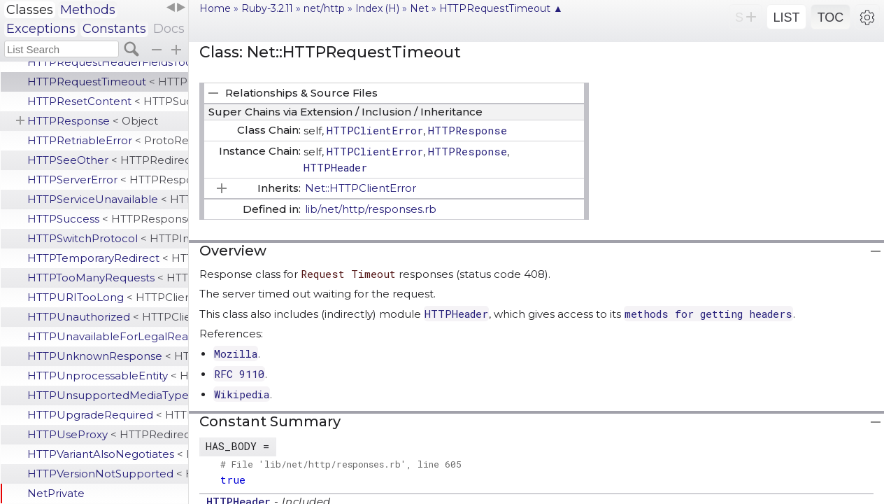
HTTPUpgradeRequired (107, 414)
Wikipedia (241, 394)
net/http (324, 8)
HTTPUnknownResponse (107, 356)
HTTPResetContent (107, 101)
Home (215, 8)
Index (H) (377, 8)
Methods (87, 10)
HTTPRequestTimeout (107, 81)
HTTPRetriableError (107, 140)
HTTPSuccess (107, 218)
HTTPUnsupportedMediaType (107, 395)
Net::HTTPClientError (360, 188)
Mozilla (235, 353)
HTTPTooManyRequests (107, 277)
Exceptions (41, 28)
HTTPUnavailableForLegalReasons (107, 336)
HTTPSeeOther (107, 160)
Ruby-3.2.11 (267, 8)
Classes (29, 10)
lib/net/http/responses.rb (370, 209)
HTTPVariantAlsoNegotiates (107, 454)
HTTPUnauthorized (107, 316)
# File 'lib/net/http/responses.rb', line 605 (341, 464)
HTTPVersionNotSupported (107, 473)
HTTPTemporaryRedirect (107, 258)
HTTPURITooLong (107, 297)
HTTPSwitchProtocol (107, 238)
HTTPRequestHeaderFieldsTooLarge (107, 62)
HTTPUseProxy (107, 434)
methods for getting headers (708, 314)
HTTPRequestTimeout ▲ (501, 8)
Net (419, 8)
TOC (831, 17)
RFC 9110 (239, 374)
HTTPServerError (107, 179)
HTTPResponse (92, 120)
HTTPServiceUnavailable (107, 199)
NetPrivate (56, 493)
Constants (114, 28)
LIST (786, 17)
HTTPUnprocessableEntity (107, 375)
